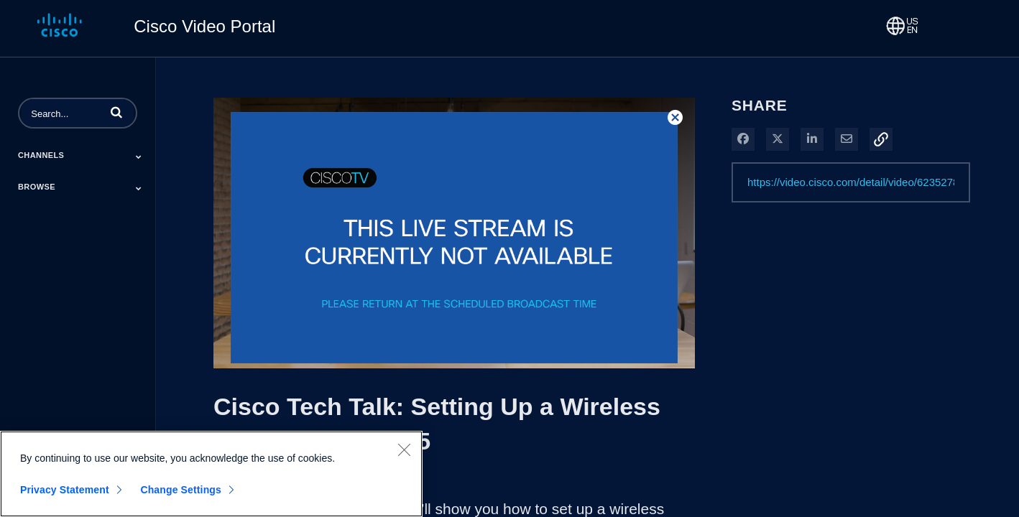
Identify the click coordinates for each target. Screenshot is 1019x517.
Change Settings (180, 489)
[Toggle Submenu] (138, 156)
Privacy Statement (64, 489)
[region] (211, 474)
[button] (116, 112)
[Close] (404, 449)
